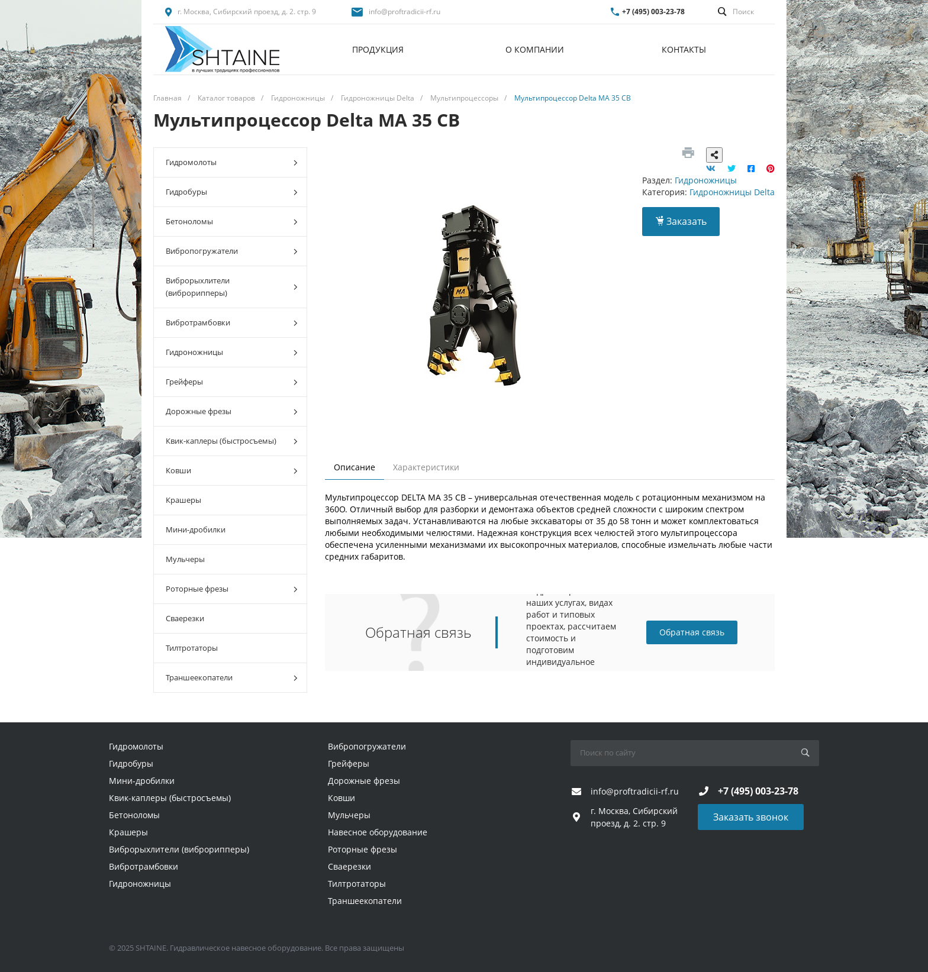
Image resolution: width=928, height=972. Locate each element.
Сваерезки (185, 618)
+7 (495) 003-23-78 (653, 12)
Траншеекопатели (232, 677)
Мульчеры (185, 559)
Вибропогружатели (232, 251)
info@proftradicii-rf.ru (404, 12)
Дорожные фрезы (232, 411)
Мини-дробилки (195, 529)
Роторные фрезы (232, 589)
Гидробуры (232, 192)
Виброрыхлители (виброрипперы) (232, 286)
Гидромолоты (232, 162)
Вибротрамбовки (232, 322)
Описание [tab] (354, 467)
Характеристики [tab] (426, 467)
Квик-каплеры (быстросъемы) (232, 441)
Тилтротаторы (192, 647)
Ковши (232, 470)
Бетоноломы (232, 221)
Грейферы (232, 381)
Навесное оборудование (377, 832)
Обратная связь (691, 632)
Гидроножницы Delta (732, 192)
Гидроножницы (232, 352)
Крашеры (183, 500)
